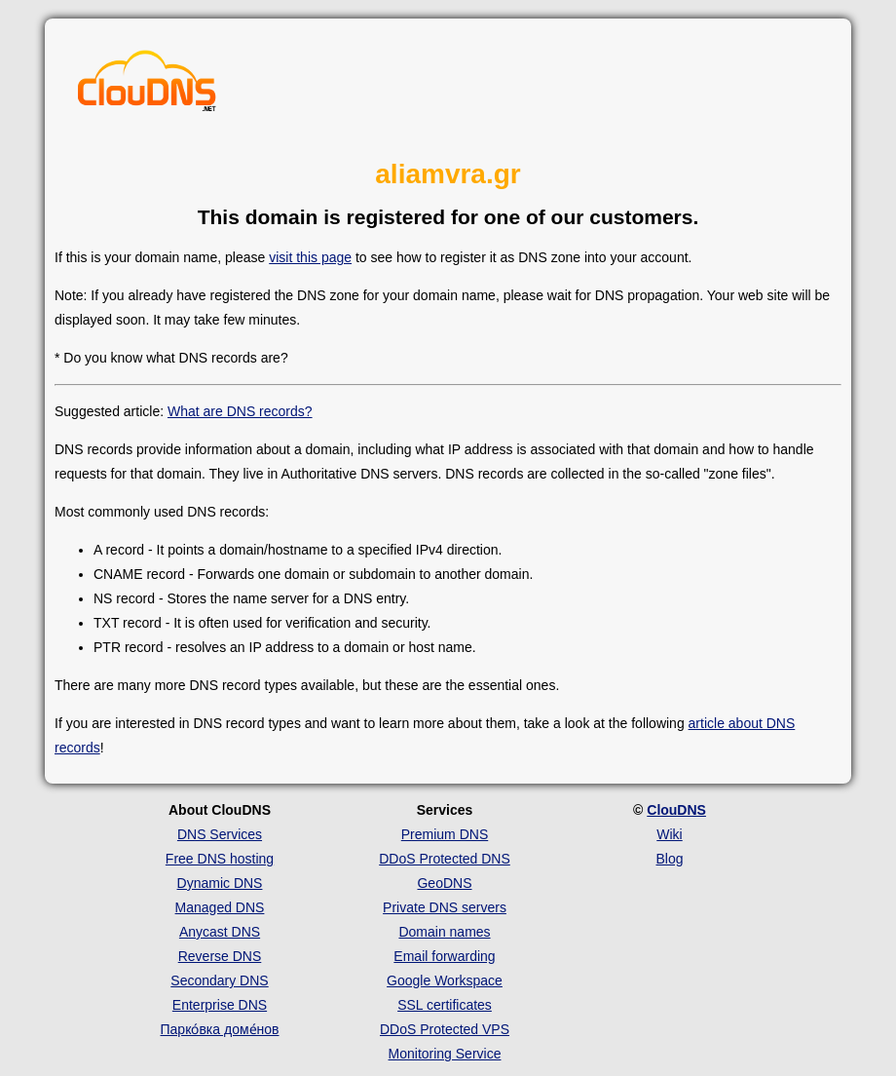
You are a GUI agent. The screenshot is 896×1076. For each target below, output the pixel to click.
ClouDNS (676, 810)
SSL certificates (444, 1005)
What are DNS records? (240, 411)
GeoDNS (444, 883)
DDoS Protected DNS (444, 858)
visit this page (310, 257)
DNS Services (219, 834)
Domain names (444, 932)
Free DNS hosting (220, 858)
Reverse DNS (220, 956)
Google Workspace (445, 980)
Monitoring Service (445, 1053)
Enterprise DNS (219, 1005)
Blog (669, 858)
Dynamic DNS (220, 883)
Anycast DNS (219, 932)
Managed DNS (220, 907)
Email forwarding (444, 956)
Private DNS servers (444, 907)
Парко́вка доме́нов (220, 1029)
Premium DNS (444, 834)
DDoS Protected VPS (444, 1029)
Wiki (669, 834)
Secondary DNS (219, 980)
